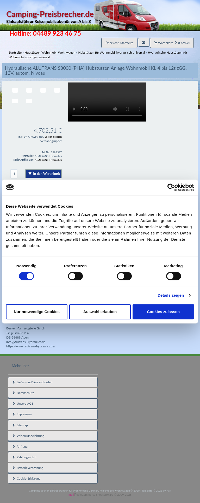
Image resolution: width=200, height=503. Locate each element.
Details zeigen (171, 295)
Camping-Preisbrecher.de (82, 16)
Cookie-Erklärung (26, 478)
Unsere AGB (23, 403)
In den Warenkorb (44, 173)
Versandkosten (53, 136)
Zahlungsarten (24, 457)
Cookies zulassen (163, 311)
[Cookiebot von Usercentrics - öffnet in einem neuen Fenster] (171, 187)
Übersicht (119, 43)
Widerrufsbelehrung (28, 436)
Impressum (22, 414)
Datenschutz (23, 393)
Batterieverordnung (27, 468)
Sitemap (20, 425)
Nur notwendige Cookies (37, 311)
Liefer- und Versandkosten (32, 382)
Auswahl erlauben (100, 311)
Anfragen (20, 446)
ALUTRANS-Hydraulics (48, 159)
